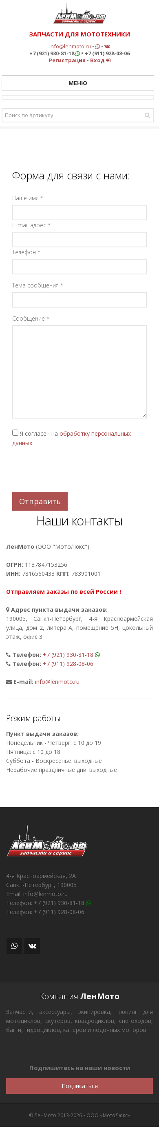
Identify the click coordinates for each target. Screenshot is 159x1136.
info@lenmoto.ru (70, 46)
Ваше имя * (27, 198)
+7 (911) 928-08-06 (68, 664)
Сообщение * (30, 318)
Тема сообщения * (37, 285)
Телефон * (26, 252)
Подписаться (80, 1086)
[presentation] (74, 470)
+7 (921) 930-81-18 (68, 655)
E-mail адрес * (31, 225)
